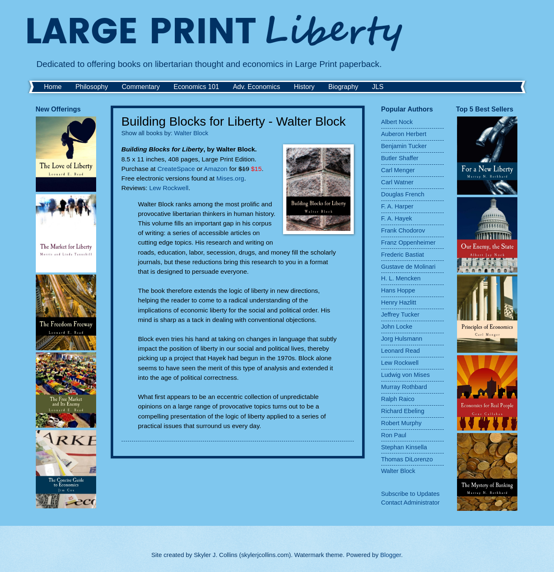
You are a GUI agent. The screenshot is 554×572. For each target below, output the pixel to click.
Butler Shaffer (400, 158)
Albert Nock (397, 122)
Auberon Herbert (404, 134)
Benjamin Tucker (404, 146)
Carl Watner (397, 182)
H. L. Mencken (401, 278)
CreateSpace (176, 168)
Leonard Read (400, 350)
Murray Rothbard (404, 387)
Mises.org (230, 178)
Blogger (390, 555)
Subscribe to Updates (410, 493)
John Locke (396, 326)
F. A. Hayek (396, 218)
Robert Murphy (401, 423)
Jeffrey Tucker (400, 314)
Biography (343, 86)
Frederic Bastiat (402, 254)
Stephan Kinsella (404, 447)
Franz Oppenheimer (408, 242)
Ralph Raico (398, 399)
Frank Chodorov (403, 230)
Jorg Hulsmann (401, 338)
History (304, 86)
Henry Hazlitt (398, 302)
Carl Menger (398, 170)
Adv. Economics (256, 86)
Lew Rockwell (168, 187)
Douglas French (403, 194)
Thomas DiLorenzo (407, 459)
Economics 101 (196, 86)
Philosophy (91, 86)
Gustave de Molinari (408, 266)
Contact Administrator (410, 502)
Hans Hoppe (398, 290)
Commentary (141, 86)
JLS (378, 86)
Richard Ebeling (403, 411)
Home (53, 86)
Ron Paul (394, 435)
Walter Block (191, 133)
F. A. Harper (397, 206)
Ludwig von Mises (405, 374)
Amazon (216, 168)
